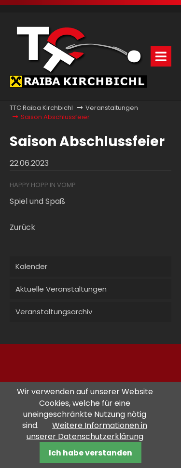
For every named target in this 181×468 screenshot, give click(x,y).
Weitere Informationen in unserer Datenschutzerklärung (87, 431)
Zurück (22, 227)
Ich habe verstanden (90, 452)
